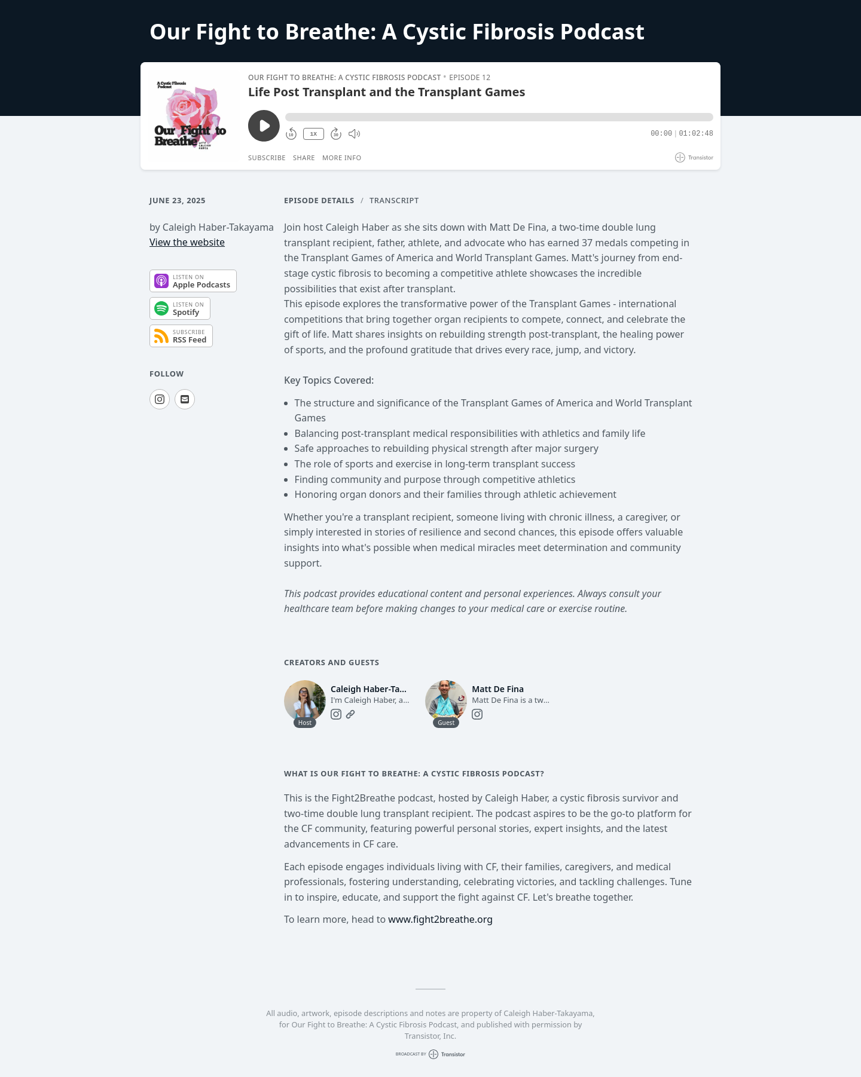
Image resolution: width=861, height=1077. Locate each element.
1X (313, 134)
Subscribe (267, 157)
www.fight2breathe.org (440, 919)
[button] (499, 117)
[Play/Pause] (194, 116)
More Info (342, 157)
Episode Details (319, 200)
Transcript (394, 200)
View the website (187, 242)
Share (304, 157)
